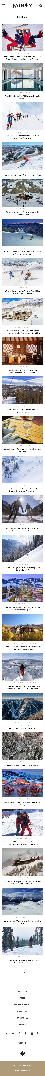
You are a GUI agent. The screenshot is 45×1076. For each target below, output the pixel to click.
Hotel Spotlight (22, 327)
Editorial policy (22, 1004)
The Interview (22, 53)
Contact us (22, 1018)
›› (29, 972)
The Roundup (22, 288)
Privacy (22, 1024)
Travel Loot (22, 132)
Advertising (22, 1011)
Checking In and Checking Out (22, 643)
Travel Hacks (22, 171)
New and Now (22, 564)
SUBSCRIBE (22, 1043)
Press (22, 998)
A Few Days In (22, 209)
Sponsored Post (22, 722)
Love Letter (22, 799)
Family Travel (22, 838)
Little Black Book (22, 92)
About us (22, 991)
